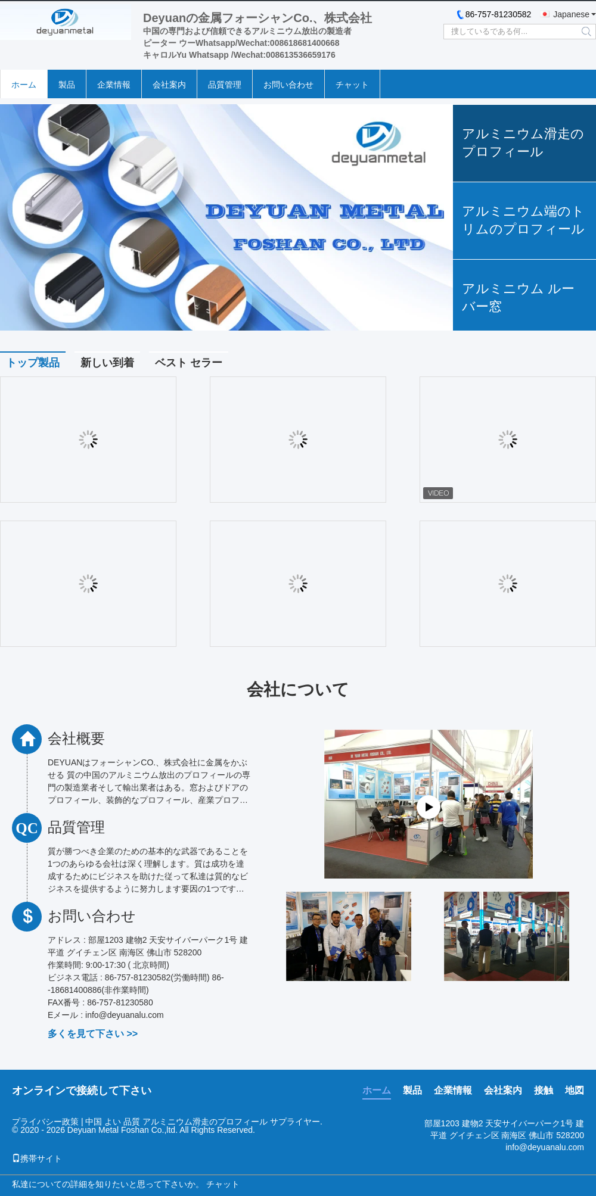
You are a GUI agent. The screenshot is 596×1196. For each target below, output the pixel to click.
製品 (66, 84)
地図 (574, 1090)
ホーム (23, 84)
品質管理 (224, 84)
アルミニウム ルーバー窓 (518, 297)
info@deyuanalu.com (544, 1147)
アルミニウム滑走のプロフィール (523, 142)
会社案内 (169, 84)
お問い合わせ (288, 84)
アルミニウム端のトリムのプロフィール (523, 220)
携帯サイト (37, 1158)
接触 (543, 1090)
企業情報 (114, 84)
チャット (352, 84)
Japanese (571, 14)
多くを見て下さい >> (93, 1034)
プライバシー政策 (45, 1121)
